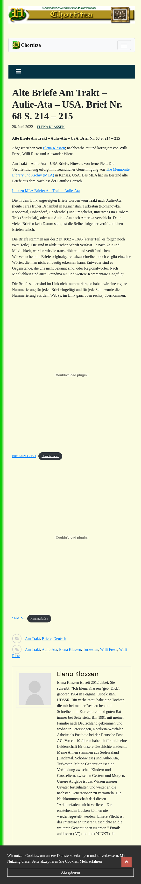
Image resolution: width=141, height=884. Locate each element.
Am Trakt (32, 639)
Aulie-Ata (49, 649)
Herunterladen (50, 456)
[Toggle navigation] (124, 45)
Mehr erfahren (91, 861)
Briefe (47, 639)
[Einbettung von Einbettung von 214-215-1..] (71, 537)
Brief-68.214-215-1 (24, 456)
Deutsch (60, 639)
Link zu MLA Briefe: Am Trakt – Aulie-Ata (46, 191)
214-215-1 (18, 618)
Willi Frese (108, 649)
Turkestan (90, 649)
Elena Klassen (51, 127)
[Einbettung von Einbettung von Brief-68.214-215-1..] (71, 375)
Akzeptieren (70, 872)
